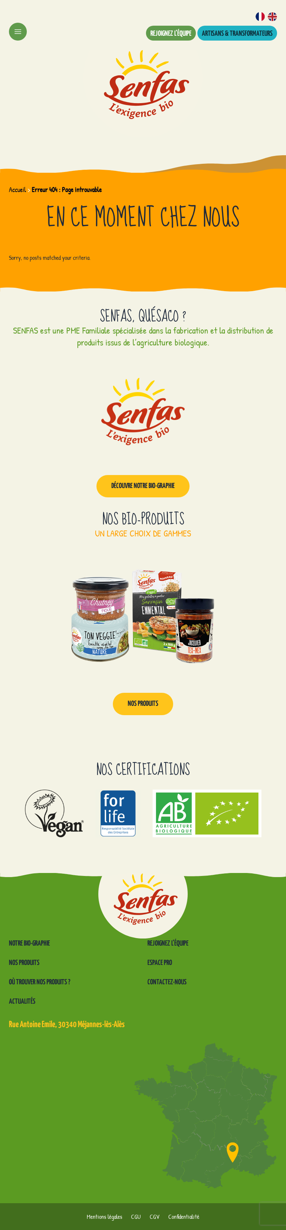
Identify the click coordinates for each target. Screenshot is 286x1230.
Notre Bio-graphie (29, 943)
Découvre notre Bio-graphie (143, 486)
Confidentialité (183, 1217)
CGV (154, 1217)
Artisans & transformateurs (237, 33)
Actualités (22, 1001)
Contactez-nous (167, 982)
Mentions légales (104, 1217)
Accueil (17, 189)
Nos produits (143, 703)
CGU (136, 1217)
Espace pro (159, 962)
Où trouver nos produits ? (39, 982)
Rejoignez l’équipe (170, 33)
